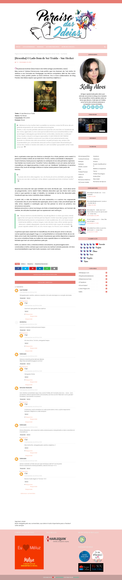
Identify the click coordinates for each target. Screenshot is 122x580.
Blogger (76, 577)
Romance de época (99, 181)
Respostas (24, 301)
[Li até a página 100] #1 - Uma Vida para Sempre (97, 220)
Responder (22, 298)
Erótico (23, 264)
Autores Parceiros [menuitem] (52, 47)
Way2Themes (59, 577)
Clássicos (96, 159)
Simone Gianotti (26, 388)
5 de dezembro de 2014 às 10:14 (33, 406)
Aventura (96, 156)
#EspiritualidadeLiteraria (93, 276)
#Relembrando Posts (93, 279)
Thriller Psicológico (99, 174)
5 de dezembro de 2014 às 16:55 (33, 476)
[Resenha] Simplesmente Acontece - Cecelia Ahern (97, 202)
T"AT (17, 62)
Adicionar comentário (28, 493)
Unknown (23, 354)
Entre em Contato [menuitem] (68, 47)
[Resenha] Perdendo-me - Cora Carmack (96, 193)
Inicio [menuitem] (18, 47)
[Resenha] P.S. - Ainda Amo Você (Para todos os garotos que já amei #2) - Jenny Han (97, 211)
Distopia (80, 161)
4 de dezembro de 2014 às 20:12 (28, 356)
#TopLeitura (93, 282)
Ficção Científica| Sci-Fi (100, 165)
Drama (95, 161)
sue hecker (24, 290)
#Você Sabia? (93, 285)
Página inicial (19, 54)
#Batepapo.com (93, 273)
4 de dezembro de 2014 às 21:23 (33, 337)
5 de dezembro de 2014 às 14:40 (28, 461)
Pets (79, 169)
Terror (95, 171)
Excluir (28, 298)
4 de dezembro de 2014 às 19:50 (33, 305)
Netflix (93, 292)
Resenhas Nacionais (30, 54)
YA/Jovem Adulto (83, 182)
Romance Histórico (84, 180)
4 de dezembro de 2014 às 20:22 (28, 390)
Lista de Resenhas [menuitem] (29, 47)
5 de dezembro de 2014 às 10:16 (33, 442)
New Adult (96, 179)
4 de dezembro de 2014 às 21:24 (33, 371)
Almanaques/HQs (84, 156)
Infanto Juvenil (82, 167)
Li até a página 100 (93, 288)
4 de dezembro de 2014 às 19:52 (28, 324)
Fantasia (81, 164)
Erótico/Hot (96, 176)
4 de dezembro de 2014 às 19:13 (28, 292)
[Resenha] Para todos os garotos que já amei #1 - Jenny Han (96, 229)
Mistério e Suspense (99, 169)
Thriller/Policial (82, 172)
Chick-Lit (81, 174)
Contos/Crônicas (83, 159)
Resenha (30, 264)
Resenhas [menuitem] (40, 47)
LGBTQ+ (80, 177)
